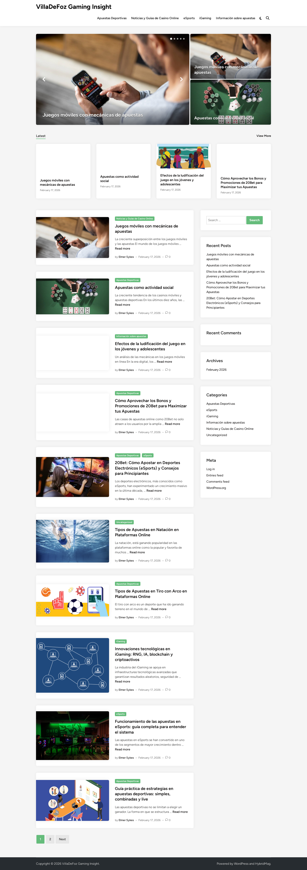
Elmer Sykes (126, 257)
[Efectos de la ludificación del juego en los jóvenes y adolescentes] (183, 156)
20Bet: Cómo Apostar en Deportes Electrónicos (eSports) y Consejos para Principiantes (147, 468)
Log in (210, 469)
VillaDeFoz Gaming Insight (74, 6)
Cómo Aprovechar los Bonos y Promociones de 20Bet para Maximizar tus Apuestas (243, 182)
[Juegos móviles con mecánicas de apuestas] (112, 79)
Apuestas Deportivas (111, 18)
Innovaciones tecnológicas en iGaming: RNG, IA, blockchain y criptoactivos (144, 654)
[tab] (41, 135)
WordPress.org (216, 488)
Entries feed (214, 475)
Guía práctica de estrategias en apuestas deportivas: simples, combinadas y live (144, 794)
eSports (189, 18)
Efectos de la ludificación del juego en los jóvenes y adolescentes (182, 179)
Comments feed (217, 481)
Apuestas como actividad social (144, 287)
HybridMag (262, 863)
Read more (122, 248)
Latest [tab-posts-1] (41, 136)
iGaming (205, 18)
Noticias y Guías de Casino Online (155, 18)
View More (263, 136)
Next (62, 839)
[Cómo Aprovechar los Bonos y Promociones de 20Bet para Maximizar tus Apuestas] (244, 158)
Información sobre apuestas (235, 18)
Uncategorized (124, 522)
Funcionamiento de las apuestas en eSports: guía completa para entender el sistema (150, 727)
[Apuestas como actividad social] (230, 102)
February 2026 (216, 369)
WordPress (241, 863)
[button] (171, 39)
